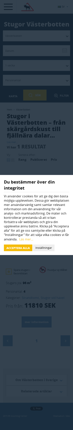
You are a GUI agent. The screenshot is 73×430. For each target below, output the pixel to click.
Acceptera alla (18, 248)
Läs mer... (26, 239)
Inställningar (43, 248)
